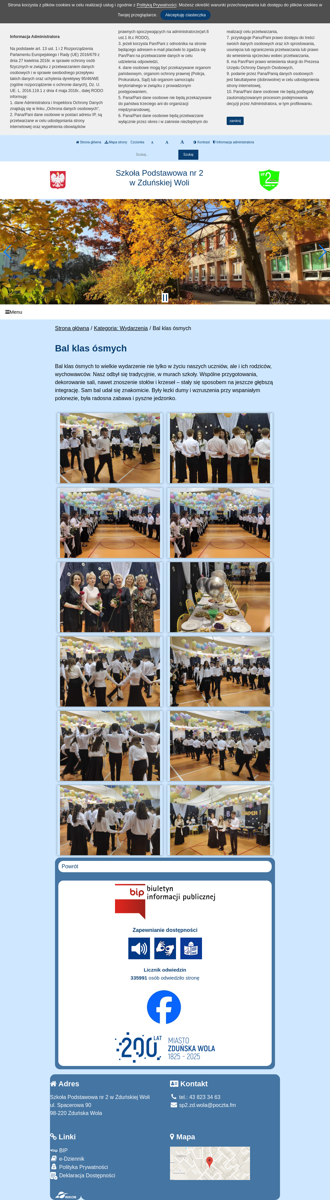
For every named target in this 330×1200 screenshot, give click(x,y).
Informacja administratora (233, 142)
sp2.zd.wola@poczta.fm (203, 1105)
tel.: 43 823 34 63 (195, 1097)
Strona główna (88, 142)
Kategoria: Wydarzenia (121, 328)
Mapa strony (116, 142)
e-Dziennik (67, 1158)
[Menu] (165, 311)
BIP (59, 1150)
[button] (7, 251)
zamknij (235, 121)
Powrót (70, 866)
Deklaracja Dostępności (82, 1176)
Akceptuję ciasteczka (185, 14)
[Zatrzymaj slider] (165, 297)
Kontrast (201, 142)
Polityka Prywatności (79, 1167)
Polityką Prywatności (156, 4)
